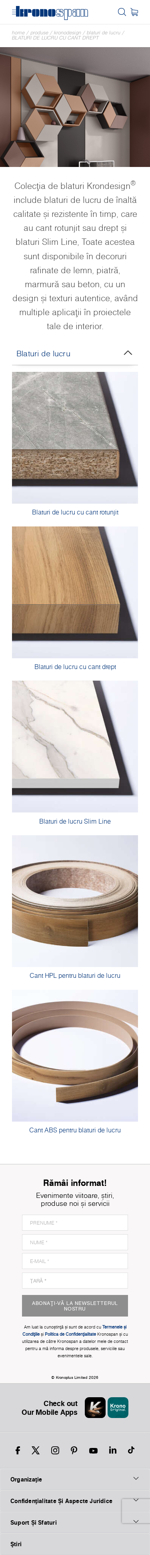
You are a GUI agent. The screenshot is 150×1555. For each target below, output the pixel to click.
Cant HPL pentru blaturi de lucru (75, 975)
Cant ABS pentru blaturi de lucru (75, 1130)
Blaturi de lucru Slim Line (75, 821)
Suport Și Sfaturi (75, 1522)
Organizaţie (75, 1479)
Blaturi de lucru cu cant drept (55, 37)
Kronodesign (67, 32)
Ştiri (16, 1544)
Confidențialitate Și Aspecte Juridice (75, 1500)
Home (18, 32)
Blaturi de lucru (103, 32)
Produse (39, 32)
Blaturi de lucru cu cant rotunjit (75, 512)
